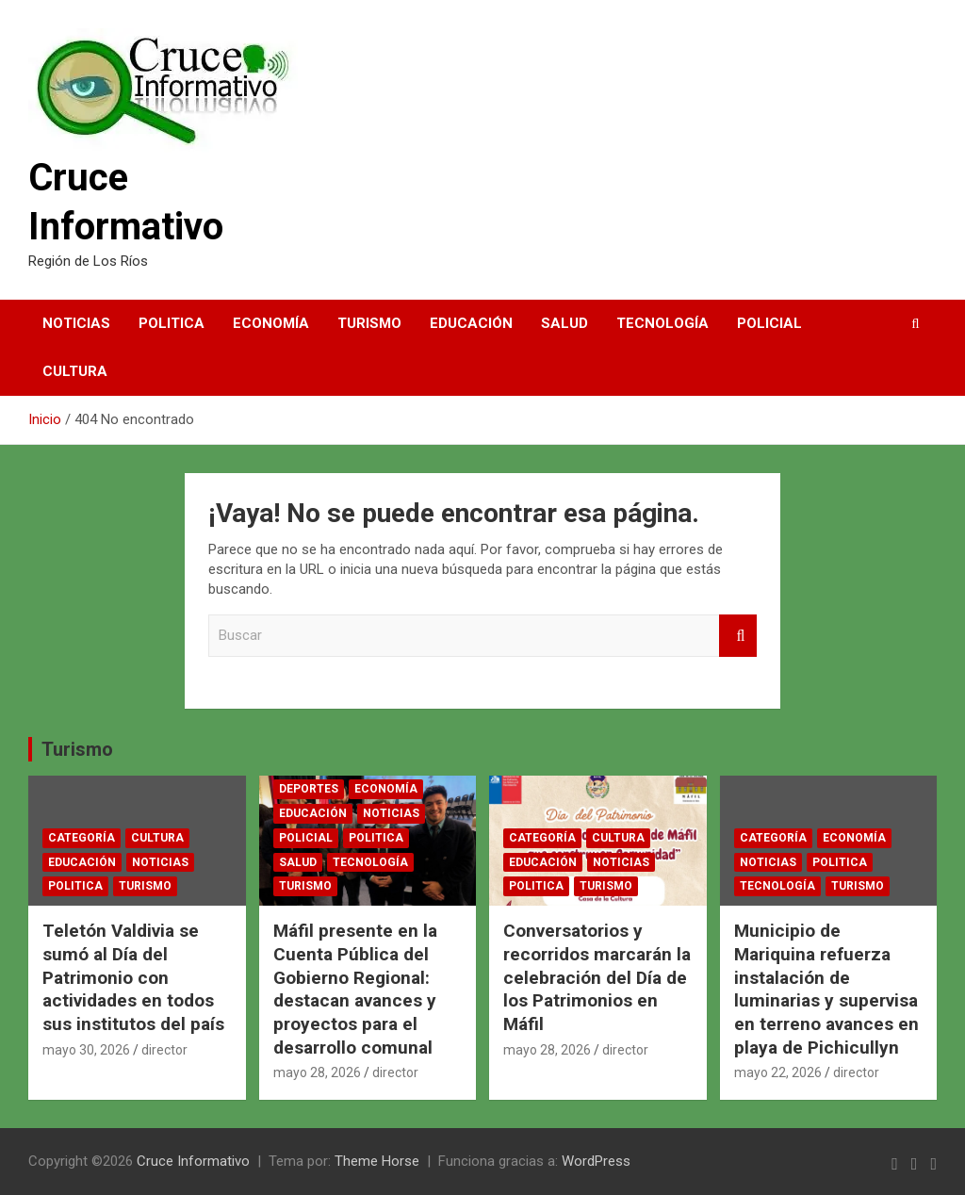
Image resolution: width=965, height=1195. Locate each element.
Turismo (369, 323)
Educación (471, 323)
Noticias (76, 323)
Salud (564, 323)
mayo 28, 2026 (317, 1072)
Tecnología (662, 323)
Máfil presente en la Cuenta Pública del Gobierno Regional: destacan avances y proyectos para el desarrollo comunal (355, 988)
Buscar (738, 635)
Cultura (74, 371)
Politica (171, 323)
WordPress (596, 1161)
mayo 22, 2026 (778, 1072)
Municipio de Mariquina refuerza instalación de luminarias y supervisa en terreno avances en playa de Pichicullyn (826, 988)
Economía (271, 323)
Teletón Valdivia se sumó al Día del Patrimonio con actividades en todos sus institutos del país (133, 977)
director (164, 1049)
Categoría (81, 837)
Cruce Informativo (193, 1161)
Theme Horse (377, 1161)
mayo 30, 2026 (86, 1049)
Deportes (308, 788)
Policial (769, 323)
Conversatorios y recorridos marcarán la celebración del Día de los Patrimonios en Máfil (597, 977)
